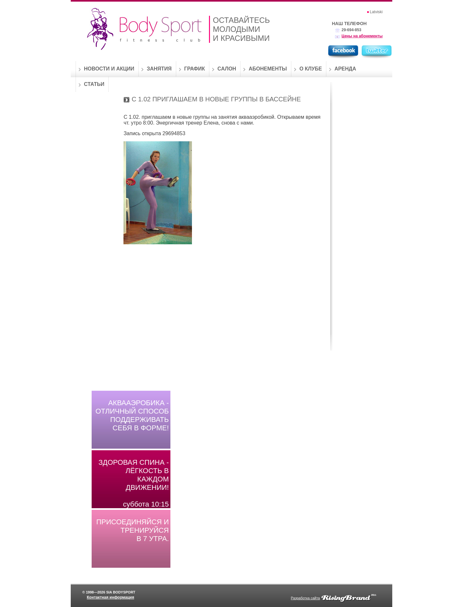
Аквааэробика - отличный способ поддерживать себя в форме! (132, 415)
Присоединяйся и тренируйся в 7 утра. (132, 530)
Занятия (159, 68)
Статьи (94, 84)
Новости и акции (109, 68)
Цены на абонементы (362, 36)
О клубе (310, 68)
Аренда (345, 68)
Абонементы (268, 68)
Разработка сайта (305, 598)
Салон (226, 68)
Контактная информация (110, 597)
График (194, 68)
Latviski (376, 12)
